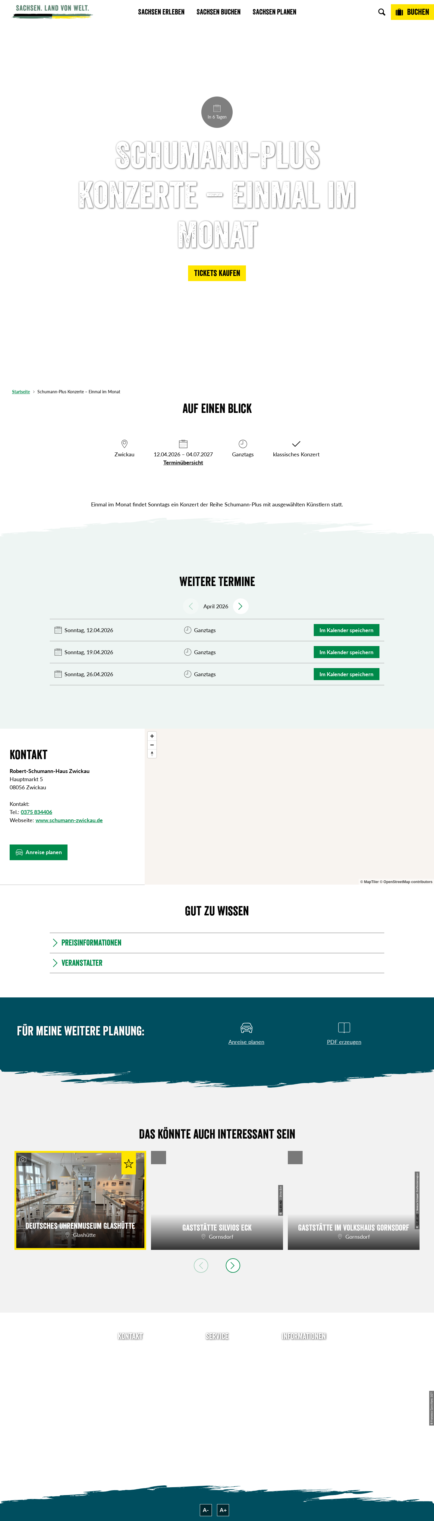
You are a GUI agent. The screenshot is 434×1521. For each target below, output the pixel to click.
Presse (217, 1371)
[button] (217, 273)
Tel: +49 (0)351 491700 (130, 1350)
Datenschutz (303, 1382)
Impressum (304, 1371)
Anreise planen (217, 1350)
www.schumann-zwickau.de (69, 820)
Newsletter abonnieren (217, 1361)
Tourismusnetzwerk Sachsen (304, 1397)
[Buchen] (412, 12)
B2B (217, 1382)
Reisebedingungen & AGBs (304, 1416)
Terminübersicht (183, 462)
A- (206, 1510)
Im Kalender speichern (346, 630)
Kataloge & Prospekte (217, 1393)
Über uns (304, 1350)
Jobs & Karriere (303, 1361)
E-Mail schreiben (130, 1361)
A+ (223, 1510)
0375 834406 (36, 812)
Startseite (21, 391)
